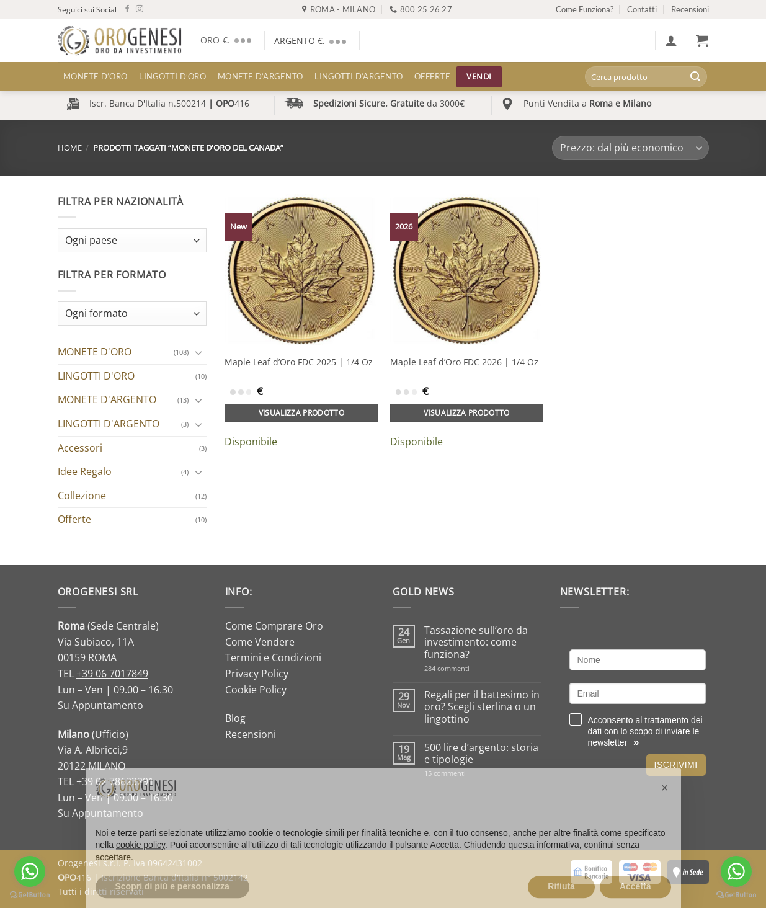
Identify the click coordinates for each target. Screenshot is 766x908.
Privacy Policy (256, 673)
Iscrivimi (676, 765)
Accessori (80, 448)
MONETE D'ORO (94, 351)
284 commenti (468, 668)
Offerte (432, 76)
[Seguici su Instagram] (139, 9)
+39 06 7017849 (112, 673)
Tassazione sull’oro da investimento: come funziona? (476, 643)
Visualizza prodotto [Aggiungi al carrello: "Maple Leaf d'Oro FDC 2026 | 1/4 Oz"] (467, 412)
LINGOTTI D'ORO (96, 376)
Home (70, 147)
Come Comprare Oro (274, 626)
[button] (671, 40)
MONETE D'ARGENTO (107, 399)
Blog (235, 718)
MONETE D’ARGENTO (260, 76)
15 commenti (461, 773)
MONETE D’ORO (95, 76)
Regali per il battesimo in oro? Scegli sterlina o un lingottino (482, 707)
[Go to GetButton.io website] (30, 895)
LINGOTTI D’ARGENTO (358, 76)
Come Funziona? (584, 9)
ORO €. (228, 40)
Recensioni (690, 9)
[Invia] (695, 76)
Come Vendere (260, 642)
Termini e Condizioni (273, 657)
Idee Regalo (85, 471)
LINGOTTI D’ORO (172, 76)
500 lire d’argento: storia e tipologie (481, 753)
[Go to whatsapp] (29, 871)
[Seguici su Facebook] (127, 9)
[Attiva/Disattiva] (199, 352)
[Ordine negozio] (630, 148)
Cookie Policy (256, 690)
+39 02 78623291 (115, 781)
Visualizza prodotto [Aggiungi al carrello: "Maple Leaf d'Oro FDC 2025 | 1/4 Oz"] (302, 412)
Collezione (82, 495)
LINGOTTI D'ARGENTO (108, 423)
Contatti (642, 9)
